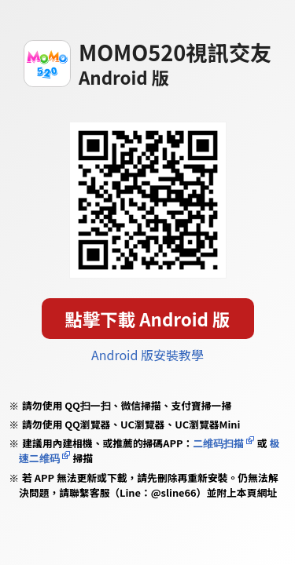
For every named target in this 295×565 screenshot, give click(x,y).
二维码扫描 (218, 443)
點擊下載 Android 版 (147, 318)
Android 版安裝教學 (147, 354)
